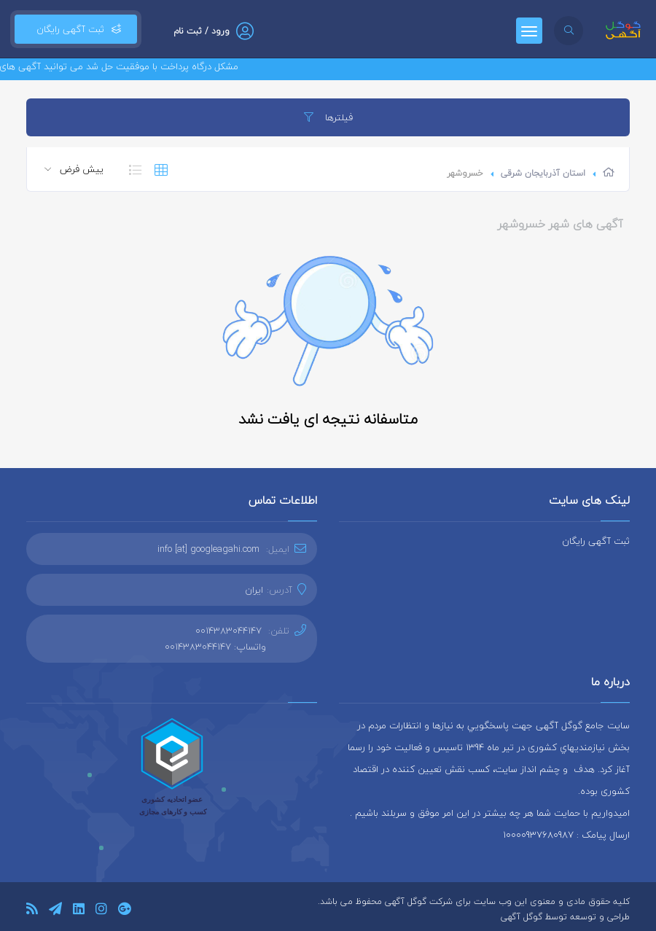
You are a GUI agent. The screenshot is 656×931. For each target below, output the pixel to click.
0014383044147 (228, 631)
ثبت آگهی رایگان (76, 29)
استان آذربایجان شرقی (543, 173)
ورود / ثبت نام (201, 31)
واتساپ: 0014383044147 (215, 647)
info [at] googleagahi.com (208, 549)
